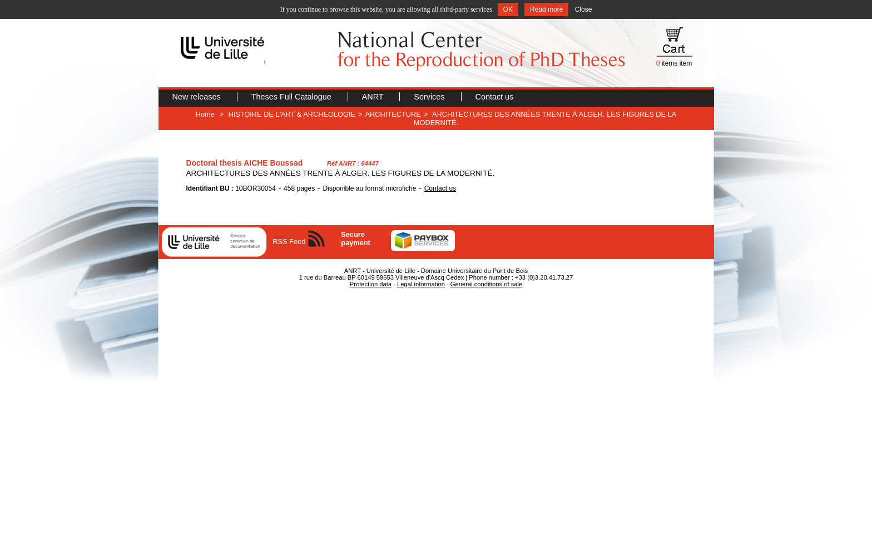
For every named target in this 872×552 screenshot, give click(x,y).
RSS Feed (288, 241)
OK (508, 9)
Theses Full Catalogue (292, 96)
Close (583, 9)
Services (430, 96)
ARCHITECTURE (393, 114)
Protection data (371, 284)
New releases (197, 96)
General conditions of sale (486, 284)
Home (205, 114)
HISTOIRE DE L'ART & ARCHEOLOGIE (291, 114)
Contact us (494, 96)
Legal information (421, 284)
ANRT (374, 96)
